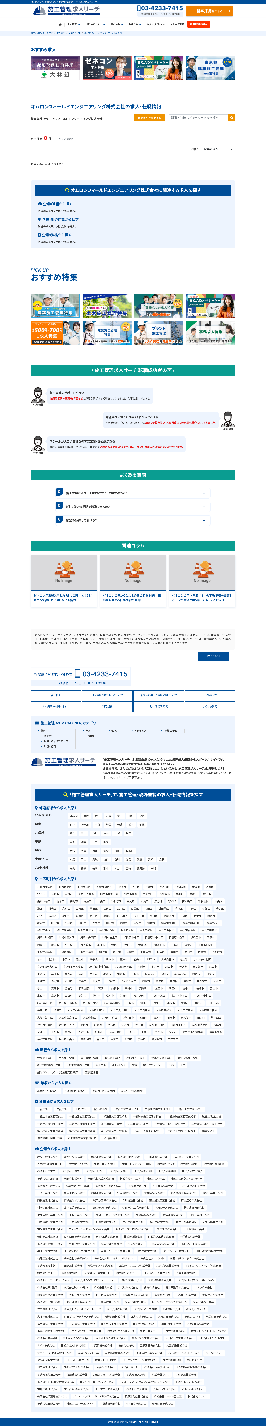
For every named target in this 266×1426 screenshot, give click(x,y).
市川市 (117, 952)
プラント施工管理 (135, 1057)
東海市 (185, 1003)
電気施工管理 (112, 1057)
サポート (117, 24)
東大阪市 (186, 1017)
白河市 (131, 901)
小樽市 (122, 886)
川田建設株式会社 (72, 1265)
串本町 (99, 1032)
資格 (91, 736)
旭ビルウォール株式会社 (106, 1374)
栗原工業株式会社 (47, 1251)
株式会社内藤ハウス (48, 1185)
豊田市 (143, 1003)
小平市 (69, 923)
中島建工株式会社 (186, 1294)
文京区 (66, 908)
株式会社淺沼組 (133, 1236)
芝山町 (184, 959)
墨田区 (94, 908)
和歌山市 (84, 1032)
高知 (150, 859)
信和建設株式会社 (47, 1236)
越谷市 (69, 973)
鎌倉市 (41, 944)
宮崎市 (142, 1039)
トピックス (140, 730)
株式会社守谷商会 (192, 1171)
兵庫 (83, 850)
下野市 (101, 988)
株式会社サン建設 (47, 1287)
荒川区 (52, 915)
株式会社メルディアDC (73, 1345)
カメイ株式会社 (70, 1273)
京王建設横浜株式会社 (77, 1389)
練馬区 (80, 915)
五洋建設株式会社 (167, 1229)
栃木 (131, 824)
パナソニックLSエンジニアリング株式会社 (96, 1396)
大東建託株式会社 (168, 1316)
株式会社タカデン (136, 1374)
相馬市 (145, 901)
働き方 (48, 736)
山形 (131, 815)
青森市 (196, 886)
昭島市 (211, 915)
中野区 (192, 908)
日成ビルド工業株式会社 (194, 1243)
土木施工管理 (66, 1057)
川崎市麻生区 (109, 937)
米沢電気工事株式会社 (157, 1273)
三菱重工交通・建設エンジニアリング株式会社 (144, 1381)
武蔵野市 (169, 915)
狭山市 (213, 966)
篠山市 (139, 1024)
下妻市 (82, 981)
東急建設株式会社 (146, 1215)
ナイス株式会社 (46, 1345)
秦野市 (101, 944)
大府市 (198, 1003)
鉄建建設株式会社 (194, 1207)
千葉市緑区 (65, 952)
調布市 (41, 923)
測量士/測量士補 (211, 1116)
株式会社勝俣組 (172, 1360)
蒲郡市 (157, 1003)
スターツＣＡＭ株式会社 (77, 1367)
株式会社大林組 (103, 1287)
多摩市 (123, 923)
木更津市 (145, 952)
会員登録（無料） (199, 24)
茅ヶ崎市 (86, 944)
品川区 (121, 908)
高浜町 (82, 995)
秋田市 (207, 894)
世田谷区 (163, 908)
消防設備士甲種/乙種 (49, 1138)
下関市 (145, 1032)
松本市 (110, 995)
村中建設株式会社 (106, 1294)
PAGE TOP (214, 656)
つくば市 (110, 981)
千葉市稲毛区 (45, 952)
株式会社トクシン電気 (76, 1287)
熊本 (106, 868)
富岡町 (172, 901)
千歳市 (149, 886)
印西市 (151, 959)
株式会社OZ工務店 (143, 1323)
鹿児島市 (157, 1039)
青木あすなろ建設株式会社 (111, 1338)
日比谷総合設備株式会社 (209, 1251)
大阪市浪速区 (142, 1010)
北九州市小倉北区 (193, 1032)
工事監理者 (91, 1072)
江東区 (107, 908)
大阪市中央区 (109, 1017)
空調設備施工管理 (161, 1057)
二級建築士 (62, 1109)
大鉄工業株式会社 (79, 1294)
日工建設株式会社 (47, 1367)
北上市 (41, 894)
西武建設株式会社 (74, 1200)
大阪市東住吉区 (208, 1010)
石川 (95, 833)
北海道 (74, 815)
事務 (171, 1065)
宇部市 (159, 1032)
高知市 (173, 1032)
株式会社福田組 (138, 1185)
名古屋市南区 (112, 1003)
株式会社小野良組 (186, 1222)
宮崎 (128, 868)
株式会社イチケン (78, 1164)
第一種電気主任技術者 (50, 1131)
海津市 (58, 1010)
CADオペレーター (153, 1065)
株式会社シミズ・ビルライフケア (208, 1331)
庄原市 (131, 1032)
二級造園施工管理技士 (114, 1116)
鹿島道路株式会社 (74, 1193)
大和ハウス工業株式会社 (135, 1207)
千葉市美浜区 (85, 952)
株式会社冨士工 (46, 1273)
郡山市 (101, 901)
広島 (72, 859)
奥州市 (69, 894)
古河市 (55, 981)
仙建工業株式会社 (47, 1258)
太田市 (159, 988)
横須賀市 (195, 937)
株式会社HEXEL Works (135, 1294)
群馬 (142, 824)
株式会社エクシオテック (120, 1331)
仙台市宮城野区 (109, 894)
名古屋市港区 (90, 1003)
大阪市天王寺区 (119, 1010)
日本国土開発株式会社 (77, 1236)
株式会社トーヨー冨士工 (168, 1396)
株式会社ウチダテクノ (76, 1258)
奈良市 (69, 1032)
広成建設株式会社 (132, 1280)
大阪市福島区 (75, 1010)
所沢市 (183, 966)
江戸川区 (122, 915)
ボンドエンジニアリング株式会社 (203, 1265)
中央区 (218, 901)
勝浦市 (52, 959)
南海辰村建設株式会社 (50, 1294)
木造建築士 (81, 1109)
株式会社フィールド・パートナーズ (82, 1309)
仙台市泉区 (130, 894)
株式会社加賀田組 (214, 1164)
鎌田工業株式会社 (171, 1323)
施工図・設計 (119, 1065)
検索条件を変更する (149, 117)
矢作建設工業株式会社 (82, 1243)
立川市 (154, 915)
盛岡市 (210, 886)
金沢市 (55, 995)
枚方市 (157, 1017)
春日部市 (198, 966)
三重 (95, 842)
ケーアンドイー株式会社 (176, 1251)
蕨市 (81, 973)
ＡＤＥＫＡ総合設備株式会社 (192, 1367)
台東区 (80, 908)
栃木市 (217, 981)
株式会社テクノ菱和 (105, 1164)
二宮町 (175, 944)
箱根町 (188, 944)
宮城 (108, 815)
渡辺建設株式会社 (115, 1316)
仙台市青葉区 (86, 894)
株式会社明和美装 (135, 1302)
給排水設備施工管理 (49, 1065)
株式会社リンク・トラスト (213, 1338)
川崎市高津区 (66, 937)
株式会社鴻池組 (167, 1171)
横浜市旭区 (127, 930)
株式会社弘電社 (119, 1171)
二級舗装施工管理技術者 (181, 1116)
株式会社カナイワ (197, 1396)
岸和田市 (128, 1017)
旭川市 (136, 886)
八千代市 (95, 959)
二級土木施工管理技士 (50, 1116)
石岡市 (69, 981)
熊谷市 (155, 966)
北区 (39, 915)
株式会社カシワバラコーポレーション (95, 1280)
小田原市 (70, 944)
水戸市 (196, 973)
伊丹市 (125, 1024)
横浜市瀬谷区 (166, 930)
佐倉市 (202, 952)
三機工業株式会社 (47, 1193)
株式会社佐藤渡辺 (111, 1243)
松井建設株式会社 (154, 1193)
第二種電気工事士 (138, 1123)
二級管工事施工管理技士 (181, 1131)
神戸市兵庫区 (45, 1024)
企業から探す (74, 33)
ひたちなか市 (128, 981)
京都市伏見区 (200, 1024)
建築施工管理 (45, 1057)
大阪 (72, 850)
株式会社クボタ (161, 1374)
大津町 (128, 1039)
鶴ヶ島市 (149, 973)
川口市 (169, 966)
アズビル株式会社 (128, 1287)
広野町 (158, 901)
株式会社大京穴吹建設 (101, 1178)
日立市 (210, 973)
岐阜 (106, 842)
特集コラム (170, 730)
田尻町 (201, 1017)
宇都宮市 (202, 981)
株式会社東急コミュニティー (186, 1178)
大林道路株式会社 (212, 1222)
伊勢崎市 (144, 988)
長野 (128, 833)
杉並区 (206, 908)
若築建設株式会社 (101, 1193)
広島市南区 (115, 1032)
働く (43, 730)
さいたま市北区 (202, 959)
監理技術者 (100, 1109)
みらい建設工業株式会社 (146, 1338)
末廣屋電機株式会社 (159, 1280)
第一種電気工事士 (111, 1123)
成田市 (188, 952)
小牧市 (171, 1003)
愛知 (72, 842)
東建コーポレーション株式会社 (113, 1215)
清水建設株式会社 (74, 1156)
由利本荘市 (43, 901)
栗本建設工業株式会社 (149, 1352)
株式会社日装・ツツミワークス (96, 1381)
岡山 (83, 859)
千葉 (97, 824)
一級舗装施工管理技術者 (147, 1116)
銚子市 (103, 952)
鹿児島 (141, 868)
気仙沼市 (148, 894)
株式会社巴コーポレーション (53, 1280)
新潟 (72, 833)
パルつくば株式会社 (193, 1389)
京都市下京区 (178, 1024)
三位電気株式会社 (47, 1309)
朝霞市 (107, 973)
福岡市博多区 (45, 1039)
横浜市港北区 (85, 930)
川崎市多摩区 (88, 937)
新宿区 (52, 908)
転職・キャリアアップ (56, 741)
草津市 (41, 1032)
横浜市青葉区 (188, 930)
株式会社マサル (129, 1367)
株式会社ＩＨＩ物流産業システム (55, 1381)
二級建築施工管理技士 (158, 1109)
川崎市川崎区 (45, 937)
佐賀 (83, 868)
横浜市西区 (213, 923)
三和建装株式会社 (141, 1316)
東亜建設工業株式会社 (50, 1215)
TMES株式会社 (171, 1309)
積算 (134, 1065)
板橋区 (66, 915)
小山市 (41, 988)
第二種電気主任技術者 (82, 1131)
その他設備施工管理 (78, 1065)
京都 (95, 850)
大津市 (217, 1024)
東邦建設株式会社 (47, 1389)
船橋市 (130, 952)
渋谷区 (179, 908)
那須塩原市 (85, 988)
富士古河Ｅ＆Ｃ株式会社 (76, 1338)
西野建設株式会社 (150, 1345)
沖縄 (153, 868)
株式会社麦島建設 (117, 1309)
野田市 (174, 952)
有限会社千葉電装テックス (52, 1396)
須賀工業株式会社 (212, 1193)
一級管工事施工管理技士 (147, 1131)
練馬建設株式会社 (216, 1316)
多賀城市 (164, 894)
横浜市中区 (43, 930)
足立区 (94, 915)
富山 (83, 833)
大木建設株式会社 (194, 1229)
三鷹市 (184, 915)
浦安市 (137, 959)
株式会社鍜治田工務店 (50, 1243)
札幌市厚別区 (104, 886)
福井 (106, 833)
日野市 (82, 923)
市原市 (66, 959)
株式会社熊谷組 (143, 1171)
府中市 (197, 915)
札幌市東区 (84, 886)
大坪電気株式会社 (47, 1316)
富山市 (214, 988)
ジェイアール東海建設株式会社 (54, 1352)
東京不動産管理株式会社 (51, 1331)
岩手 (97, 815)
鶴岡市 (74, 901)
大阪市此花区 (96, 1010)
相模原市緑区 (131, 937)
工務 (182, 1065)
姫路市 (84, 1024)
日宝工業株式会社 (199, 1215)
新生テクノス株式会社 (100, 1265)
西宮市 (112, 1024)
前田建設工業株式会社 (162, 1200)
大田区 (148, 908)
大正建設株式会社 (110, 1403)
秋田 (119, 815)
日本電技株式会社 (79, 1222)
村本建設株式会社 (47, 1207)
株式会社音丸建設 (136, 1389)
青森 (86, 815)
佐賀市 (114, 1039)
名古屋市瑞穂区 (68, 1003)
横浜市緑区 (146, 930)
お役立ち (135, 24)
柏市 (39, 959)
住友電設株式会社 (127, 1193)
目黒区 (135, 908)
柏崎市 (200, 988)
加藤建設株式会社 (77, 1374)
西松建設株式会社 (47, 1200)
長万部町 (164, 886)
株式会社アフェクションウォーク (169, 1302)
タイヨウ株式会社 (136, 1403)
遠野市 (55, 894)
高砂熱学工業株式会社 (186, 1156)
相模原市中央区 (154, 937)
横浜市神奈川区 (192, 923)
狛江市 (110, 923)
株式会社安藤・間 (47, 1338)
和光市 (121, 973)
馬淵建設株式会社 (159, 1222)
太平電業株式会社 (74, 1207)
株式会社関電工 (46, 1171)
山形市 (60, 901)
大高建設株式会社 (176, 1345)
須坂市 (123, 995)
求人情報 (61, 33)
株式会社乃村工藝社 (77, 1185)
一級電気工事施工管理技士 (169, 1123)
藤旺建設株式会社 (162, 1403)
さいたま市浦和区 (99, 966)
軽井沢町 (139, 995)
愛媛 (139, 859)
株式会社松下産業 (203, 1302)
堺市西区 (216, 1017)
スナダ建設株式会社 (167, 1265)
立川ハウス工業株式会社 (180, 1338)
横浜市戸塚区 (107, 930)
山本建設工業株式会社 (114, 1323)
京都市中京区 (157, 1024)
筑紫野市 (85, 1039)
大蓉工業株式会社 (186, 1273)
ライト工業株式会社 (107, 1236)
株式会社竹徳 (126, 1345)
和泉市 (171, 1017)
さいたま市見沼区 (73, 966)
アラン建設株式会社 (198, 1323)
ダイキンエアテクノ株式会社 (79, 1251)
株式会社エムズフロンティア (184, 1352)
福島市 (87, 901)
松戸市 (161, 952)
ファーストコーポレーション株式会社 (89, 1229)
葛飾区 (107, 915)
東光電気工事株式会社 (50, 1229)
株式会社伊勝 (162, 1294)
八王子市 (139, 915)
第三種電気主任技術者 (114, 1131)
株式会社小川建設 (47, 1178)
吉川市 (164, 973)
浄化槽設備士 (110, 1138)
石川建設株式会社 (132, 1200)
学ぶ (88, 730)
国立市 (96, 923)
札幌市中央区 (45, 886)
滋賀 (106, 850)
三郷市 (135, 973)
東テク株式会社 (203, 1287)
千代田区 (203, 901)
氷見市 (41, 995)
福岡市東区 (215, 1032)
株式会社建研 (135, 1243)
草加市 (55, 973)
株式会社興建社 (95, 1171)
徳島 (128, 859)
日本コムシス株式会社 (161, 1243)
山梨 (117, 833)
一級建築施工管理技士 (126, 1109)
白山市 (69, 995)
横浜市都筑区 (209, 930)
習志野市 (217, 952)
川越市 (142, 966)
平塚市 (210, 937)
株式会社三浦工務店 (49, 1302)
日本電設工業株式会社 (50, 1222)
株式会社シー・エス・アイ (80, 1403)
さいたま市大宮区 (47, 966)
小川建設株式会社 (185, 1374)
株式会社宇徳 (192, 1316)
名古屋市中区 (45, 1003)
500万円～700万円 (104, 1090)
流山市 (80, 959)
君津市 (110, 959)
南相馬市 (187, 901)
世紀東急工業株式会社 (104, 1200)
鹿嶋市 (146, 981)
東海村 (174, 981)
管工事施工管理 (89, 1057)
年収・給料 (50, 746)
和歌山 (130, 850)
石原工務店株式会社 (136, 1396)
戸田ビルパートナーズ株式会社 (81, 1316)
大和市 (128, 944)
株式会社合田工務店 (145, 1309)
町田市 (55, 923)
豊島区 (220, 908)
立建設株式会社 (106, 1367)
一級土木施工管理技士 (189, 1109)
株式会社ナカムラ (150, 1331)
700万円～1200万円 (132, 1090)
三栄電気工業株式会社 (82, 1323)
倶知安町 (181, 886)
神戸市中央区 (66, 1024)
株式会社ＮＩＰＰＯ (105, 1360)
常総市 (187, 981)
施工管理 (101, 1065)
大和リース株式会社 (167, 1207)
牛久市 (96, 981)
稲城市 (137, 923)
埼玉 (108, 824)
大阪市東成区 (163, 1010)
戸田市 (94, 973)
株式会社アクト (214, 1352)
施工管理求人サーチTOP (42, 33)
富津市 (123, 959)
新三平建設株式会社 (177, 1287)
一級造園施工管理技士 (82, 1116)
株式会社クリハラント (152, 1258)
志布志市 (173, 1039)
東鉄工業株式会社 (79, 1215)
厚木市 (114, 944)
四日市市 (213, 1003)
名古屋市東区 (157, 995)
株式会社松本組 (46, 1265)
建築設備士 (208, 1131)
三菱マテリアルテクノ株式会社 (187, 1258)
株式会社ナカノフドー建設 (136, 1164)
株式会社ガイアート (127, 1273)
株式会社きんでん (175, 1331)
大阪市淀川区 (45, 1017)
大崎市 (193, 894)
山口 (106, 859)
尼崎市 (98, 1024)
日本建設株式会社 (146, 1251)
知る (114, 730)
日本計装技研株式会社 (189, 1381)
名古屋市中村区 (202, 995)
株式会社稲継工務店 (49, 1374)
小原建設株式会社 (102, 1345)
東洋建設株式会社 (173, 1215)
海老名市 (159, 944)
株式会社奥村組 (189, 1164)
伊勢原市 (143, 944)
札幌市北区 (65, 886)
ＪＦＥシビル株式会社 (77, 1360)
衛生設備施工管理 (188, 1057)
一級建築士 (43, 1109)
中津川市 (42, 1010)
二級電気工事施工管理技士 (206, 1123)
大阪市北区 (89, 1017)
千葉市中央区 (206, 944)
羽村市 (151, 923)
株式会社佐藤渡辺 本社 (157, 1367)
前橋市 (115, 988)
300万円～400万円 (48, 1090)
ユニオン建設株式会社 (49, 1164)
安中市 (186, 988)
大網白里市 (167, 959)
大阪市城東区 (185, 1010)
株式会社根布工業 (88, 1352)
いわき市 (116, 901)
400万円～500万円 (76, 1090)
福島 (142, 815)
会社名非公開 (194, 1360)
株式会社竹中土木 (130, 1178)
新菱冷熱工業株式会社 (184, 1193)
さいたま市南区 (123, 966)
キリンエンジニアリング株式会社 (133, 1229)
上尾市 (41, 973)
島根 (161, 859)
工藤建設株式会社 (108, 1302)
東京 (72, 824)
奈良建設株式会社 (212, 1294)
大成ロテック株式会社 (103, 1207)
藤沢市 (55, 944)
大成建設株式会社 (101, 1156)
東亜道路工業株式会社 (161, 1236)
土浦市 (41, 981)
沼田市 (173, 988)
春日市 (100, 1039)
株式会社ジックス (196, 1309)
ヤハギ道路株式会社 (48, 1360)
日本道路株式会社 (157, 1156)
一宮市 (130, 1003)
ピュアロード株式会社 (108, 1389)
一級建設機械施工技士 (50, 1123)
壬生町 (69, 988)
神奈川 (85, 824)
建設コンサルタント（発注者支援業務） (58, 1072)
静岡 (83, 842)
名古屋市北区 (179, 995)
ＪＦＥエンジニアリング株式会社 (139, 1360)
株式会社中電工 (156, 1178)
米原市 (55, 1032)
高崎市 (129, 988)
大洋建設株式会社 (190, 1236)
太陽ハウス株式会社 (164, 1389)
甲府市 (96, 995)
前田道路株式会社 (191, 1200)
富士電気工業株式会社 (50, 1323)
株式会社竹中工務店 (129, 1156)
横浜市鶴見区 (169, 923)
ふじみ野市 (180, 973)
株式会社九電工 (71, 1171)
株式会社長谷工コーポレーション (196, 1280)
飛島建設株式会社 (106, 1222)
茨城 (119, 824)
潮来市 (160, 981)
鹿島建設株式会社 (47, 1156)
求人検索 (73, 24)
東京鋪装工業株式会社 (97, 1273)
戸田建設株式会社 (163, 1185)
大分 (117, 868)
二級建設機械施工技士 (82, 1123)
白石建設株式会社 (132, 1222)
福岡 (72, 868)
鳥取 (95, 859)
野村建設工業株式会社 (80, 1302)
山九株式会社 (152, 1287)
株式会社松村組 (73, 1178)
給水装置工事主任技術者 (82, 1138)
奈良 (117, 850)
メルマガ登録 (177, 24)
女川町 (179, 894)
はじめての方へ (95, 24)
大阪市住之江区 (68, 1017)
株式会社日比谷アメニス (109, 1185)
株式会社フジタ (166, 1164)
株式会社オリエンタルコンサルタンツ (114, 1258)
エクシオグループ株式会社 (86, 1331)
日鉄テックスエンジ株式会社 (134, 1265)
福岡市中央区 (66, 1039)
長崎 (95, 868)
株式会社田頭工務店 (49, 1403)
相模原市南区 (176, 937)
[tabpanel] (55, 67)
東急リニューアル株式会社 (115, 1251)
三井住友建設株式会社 (192, 1185)
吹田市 (143, 1017)
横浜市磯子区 (64, 930)
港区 (39, 908)
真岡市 (55, 988)
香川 (117, 859)
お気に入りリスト (156, 24)
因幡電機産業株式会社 (118, 1352)
